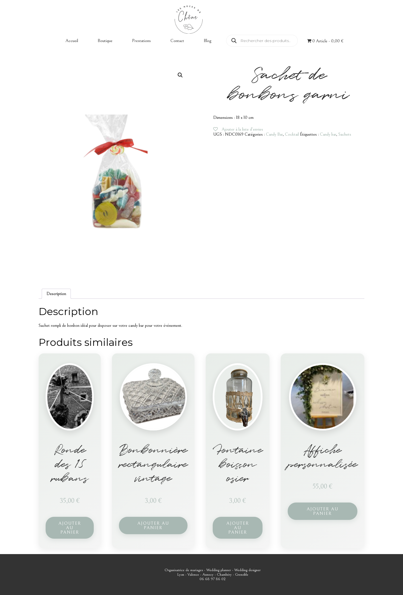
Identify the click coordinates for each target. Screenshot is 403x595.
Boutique (105, 40)
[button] (180, 75)
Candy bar (328, 134)
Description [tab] (56, 293)
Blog (207, 40)
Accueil (71, 40)
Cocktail (292, 134)
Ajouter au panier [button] (69, 528)
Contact (177, 40)
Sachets (344, 134)
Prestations (141, 40)
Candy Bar (274, 134)
